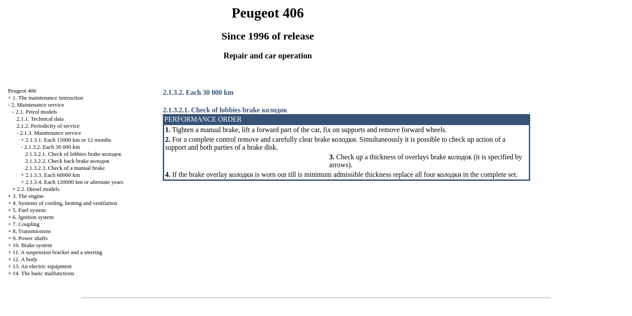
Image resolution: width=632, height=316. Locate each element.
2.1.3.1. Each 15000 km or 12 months (68, 139)
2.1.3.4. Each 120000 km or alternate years (74, 182)
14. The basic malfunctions (44, 273)
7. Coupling (26, 224)
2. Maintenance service (37, 104)
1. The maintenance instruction (48, 97)
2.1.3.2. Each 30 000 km (52, 147)
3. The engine (28, 196)
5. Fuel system (29, 210)
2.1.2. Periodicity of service (48, 125)
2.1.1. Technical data (40, 118)
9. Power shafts (30, 238)
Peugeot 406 (22, 90)
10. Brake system (32, 245)
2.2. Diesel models (38, 189)
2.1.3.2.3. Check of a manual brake (65, 168)
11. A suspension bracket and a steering (57, 252)
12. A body (25, 259)
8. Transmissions (32, 231)
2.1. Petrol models (36, 111)
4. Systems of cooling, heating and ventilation (65, 203)
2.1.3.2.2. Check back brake (67, 161)
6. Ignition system (33, 217)
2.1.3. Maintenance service (50, 132)
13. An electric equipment (42, 266)
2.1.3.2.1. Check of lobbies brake (73, 154)
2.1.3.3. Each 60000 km (52, 175)
